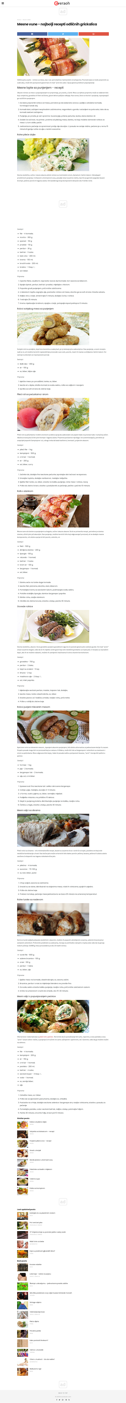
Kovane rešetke (35, 1264)
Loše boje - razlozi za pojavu (40, 1274)
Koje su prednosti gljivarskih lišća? (42, 1251)
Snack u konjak (35, 1150)
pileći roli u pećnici (46, 1037)
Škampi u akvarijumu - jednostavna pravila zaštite (49, 1283)
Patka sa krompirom (37, 1188)
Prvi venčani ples (36, 1222)
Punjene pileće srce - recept (40, 1141)
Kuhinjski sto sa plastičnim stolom (42, 1213)
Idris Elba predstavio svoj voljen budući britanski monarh (51, 1293)
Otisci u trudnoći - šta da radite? (42, 1359)
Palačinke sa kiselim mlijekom (41, 1169)
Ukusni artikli (27, 20)
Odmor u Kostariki (36, 1350)
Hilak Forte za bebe (37, 1241)
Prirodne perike (35, 1331)
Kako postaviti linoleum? (39, 1340)
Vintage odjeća (35, 1302)
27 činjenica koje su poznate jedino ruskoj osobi (48, 1232)
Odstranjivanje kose (37, 1312)
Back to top (63, 1393)
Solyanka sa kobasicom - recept (42, 1131)
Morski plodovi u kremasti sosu (41, 1160)
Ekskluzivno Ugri (35, 1369)
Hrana (19, 20)
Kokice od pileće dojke (38, 1122)
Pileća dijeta (34, 1321)
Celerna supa (35, 1179)
